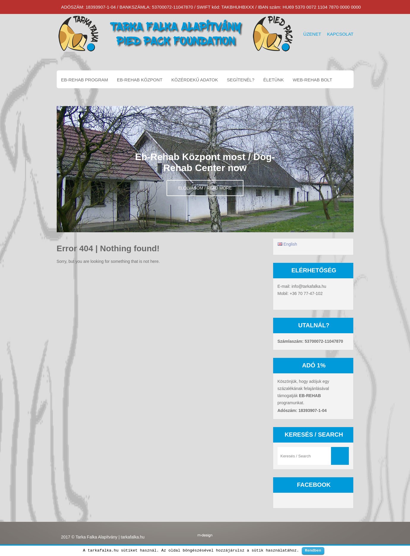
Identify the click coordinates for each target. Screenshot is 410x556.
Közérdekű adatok (194, 79)
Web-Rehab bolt (312, 79)
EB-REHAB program (84, 79)
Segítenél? (240, 79)
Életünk (273, 79)
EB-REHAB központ (139, 79)
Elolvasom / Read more (205, 188)
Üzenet (312, 34)
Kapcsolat (340, 34)
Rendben (313, 550)
